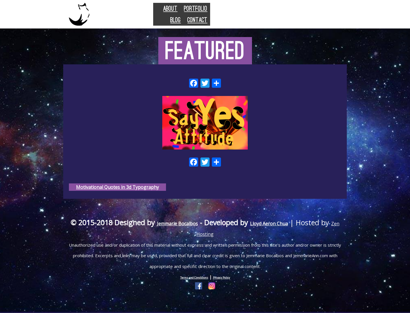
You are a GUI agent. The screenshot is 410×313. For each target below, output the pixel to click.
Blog (291, 17)
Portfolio (258, 17)
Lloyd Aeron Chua (302, 229)
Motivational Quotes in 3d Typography (118, 189)
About (221, 17)
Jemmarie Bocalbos (190, 229)
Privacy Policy (229, 284)
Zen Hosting (223, 240)
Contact (322, 17)
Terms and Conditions (189, 284)
